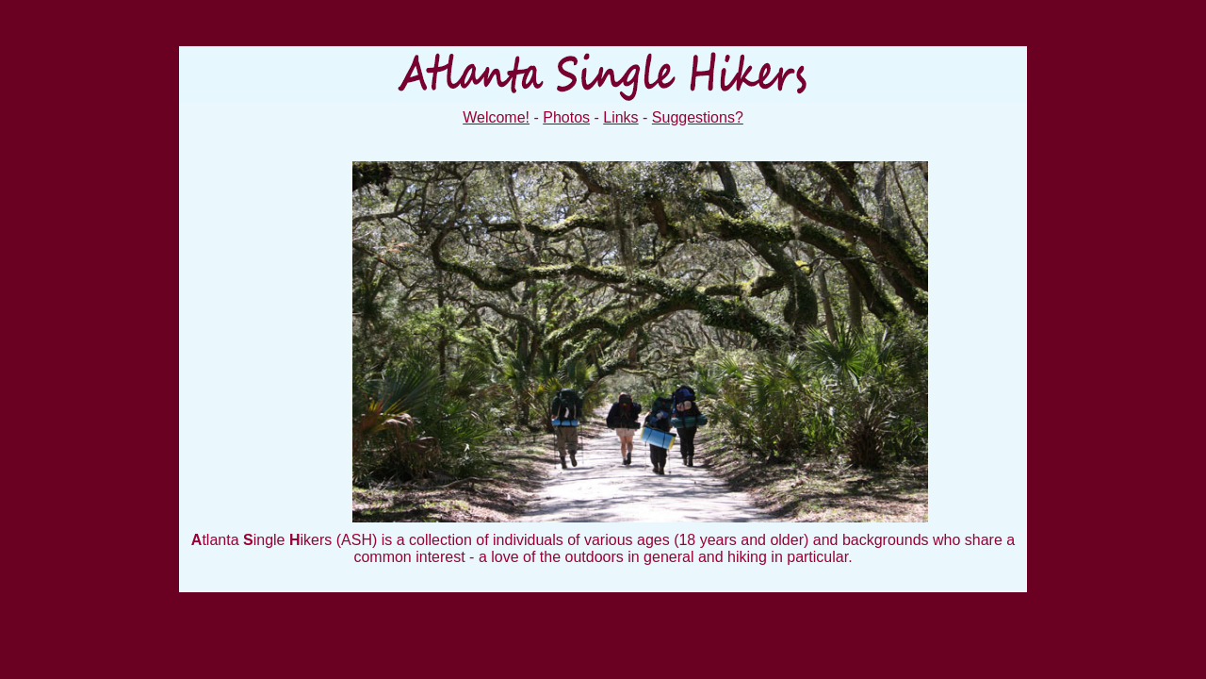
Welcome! (496, 117)
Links (620, 117)
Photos (566, 117)
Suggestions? (697, 117)
